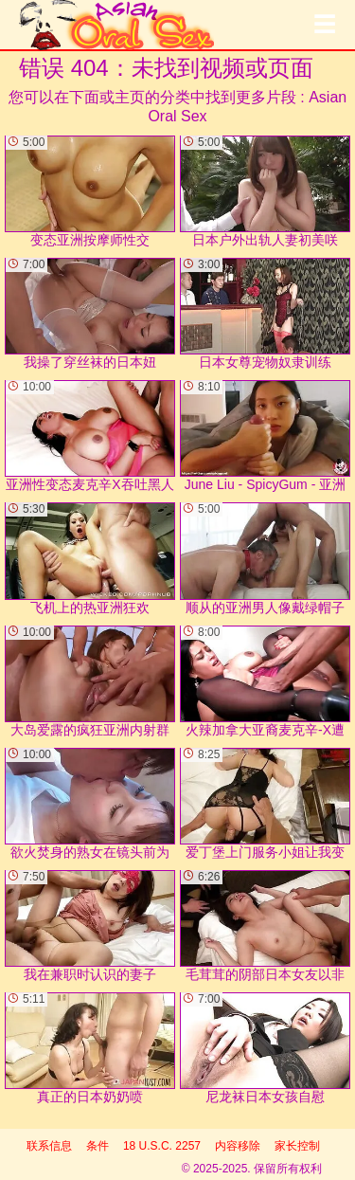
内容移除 (237, 1146)
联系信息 (49, 1146)
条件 (97, 1146)
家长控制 (297, 1146)
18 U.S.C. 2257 (162, 1146)
